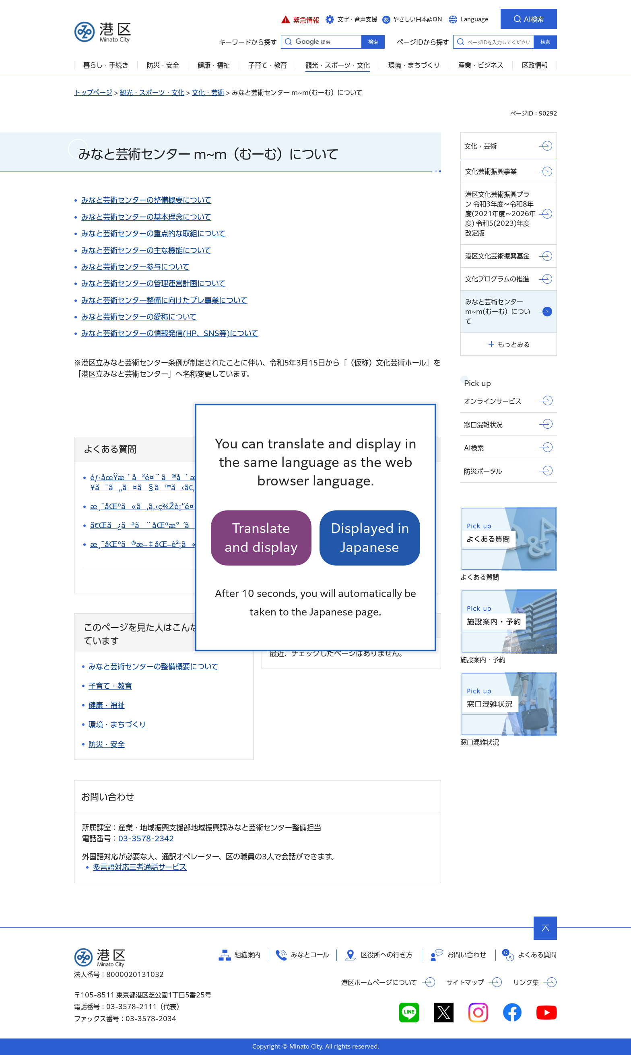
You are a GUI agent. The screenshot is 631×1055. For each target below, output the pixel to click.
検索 (545, 42)
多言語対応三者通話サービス (140, 867)
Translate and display (261, 537)
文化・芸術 (208, 92)
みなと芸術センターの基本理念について (146, 217)
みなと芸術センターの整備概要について (146, 200)
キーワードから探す (288, 41)
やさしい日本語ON (417, 19)
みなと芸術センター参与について (135, 266)
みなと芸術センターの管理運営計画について (153, 283)
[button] (300, 19)
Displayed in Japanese (370, 537)
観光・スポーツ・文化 (152, 92)
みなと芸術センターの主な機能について (146, 250)
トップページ (93, 92)
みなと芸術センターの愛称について (139, 316)
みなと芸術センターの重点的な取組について (153, 233)
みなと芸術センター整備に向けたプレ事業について (164, 300)
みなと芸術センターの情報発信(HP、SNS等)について (169, 333)
